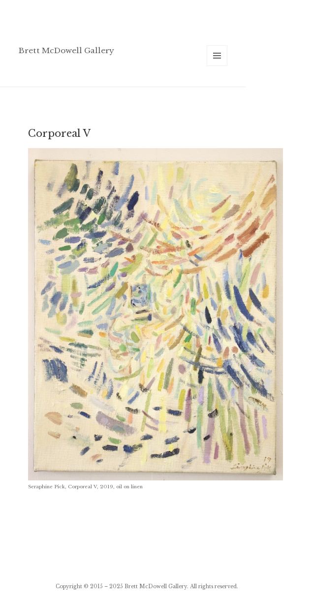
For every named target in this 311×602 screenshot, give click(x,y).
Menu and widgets (217, 65)
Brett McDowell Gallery (66, 50)
